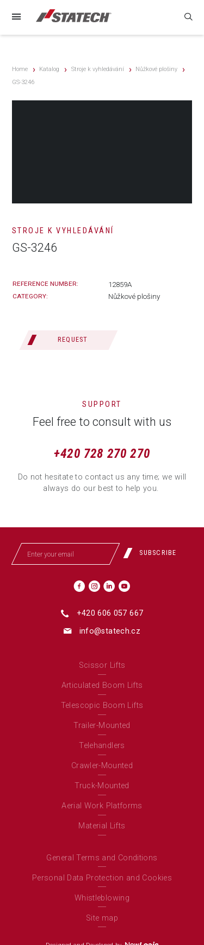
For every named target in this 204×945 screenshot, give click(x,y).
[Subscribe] (154, 553)
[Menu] (16, 17)
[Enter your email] (65, 554)
